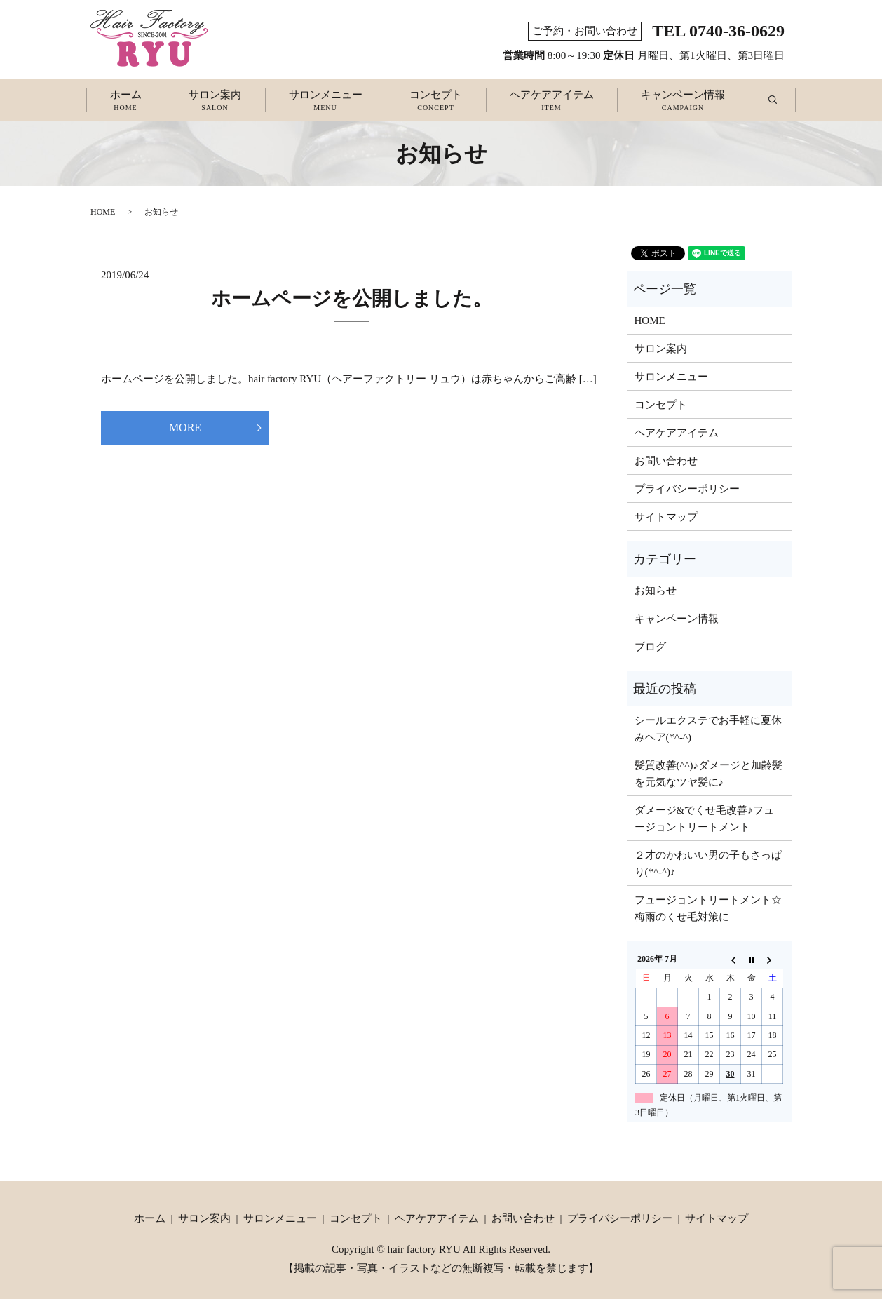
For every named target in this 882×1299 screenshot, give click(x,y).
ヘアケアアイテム (552, 101)
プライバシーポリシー (687, 488)
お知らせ (656, 590)
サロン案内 (215, 101)
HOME (102, 212)
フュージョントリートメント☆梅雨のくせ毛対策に (708, 908)
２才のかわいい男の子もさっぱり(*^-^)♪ (708, 863)
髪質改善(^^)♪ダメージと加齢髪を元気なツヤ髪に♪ (709, 774)
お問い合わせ (666, 460)
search (784, 100)
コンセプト (435, 101)
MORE (185, 427)
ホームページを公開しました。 (351, 298)
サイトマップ (666, 517)
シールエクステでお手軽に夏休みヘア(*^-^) (708, 729)
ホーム (126, 101)
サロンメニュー (325, 101)
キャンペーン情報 (683, 101)
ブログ (650, 646)
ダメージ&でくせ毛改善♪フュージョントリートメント (704, 819)
